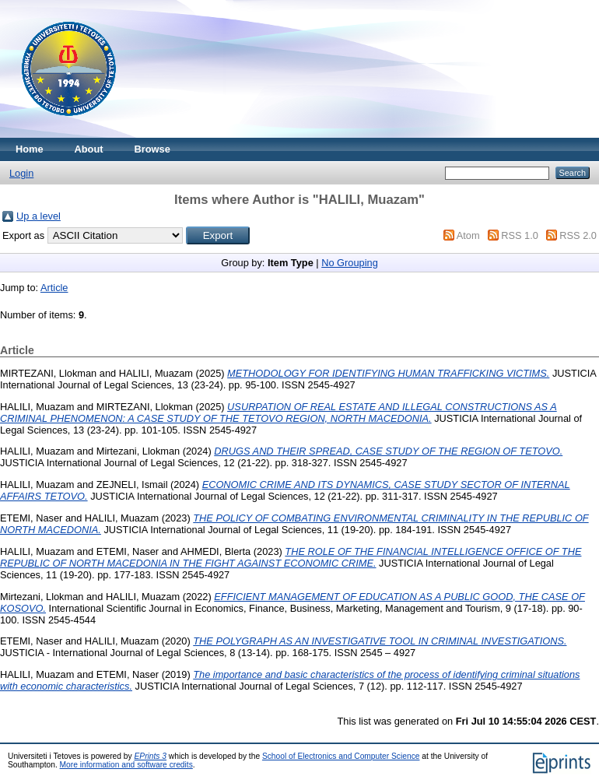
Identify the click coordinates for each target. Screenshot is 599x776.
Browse (152, 149)
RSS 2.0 (578, 235)
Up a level (38, 216)
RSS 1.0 (519, 235)
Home (30, 149)
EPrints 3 (151, 756)
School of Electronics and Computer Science (341, 756)
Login (21, 173)
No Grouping (349, 263)
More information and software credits (126, 764)
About (89, 149)
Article (54, 287)
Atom (468, 235)
